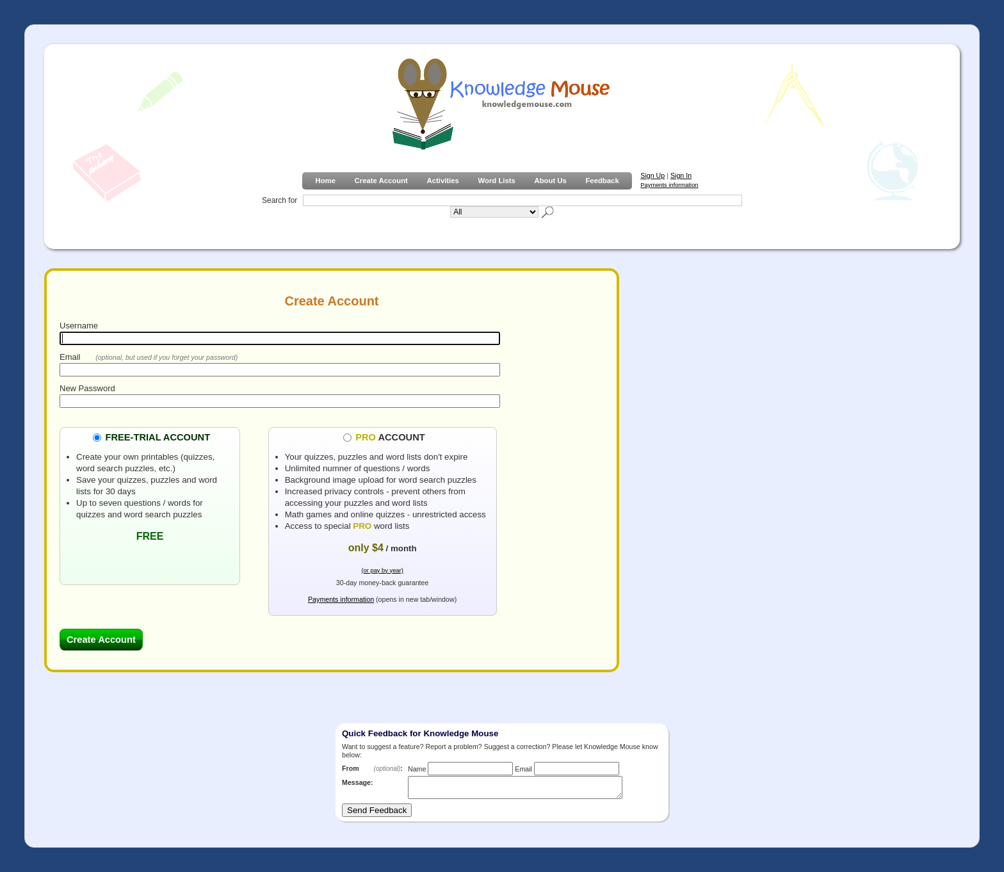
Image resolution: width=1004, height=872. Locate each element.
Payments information (669, 185)
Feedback (602, 180)
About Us (550, 180)
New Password (87, 388)
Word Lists (496, 180)
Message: (357, 782)
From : (372, 768)
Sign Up (652, 175)
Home (325, 180)
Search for (279, 200)
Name (417, 769)
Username (79, 325)
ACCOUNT (390, 437)
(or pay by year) (382, 570)
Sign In (681, 175)
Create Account (381, 180)
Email (70, 357)
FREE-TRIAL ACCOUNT (157, 437)
